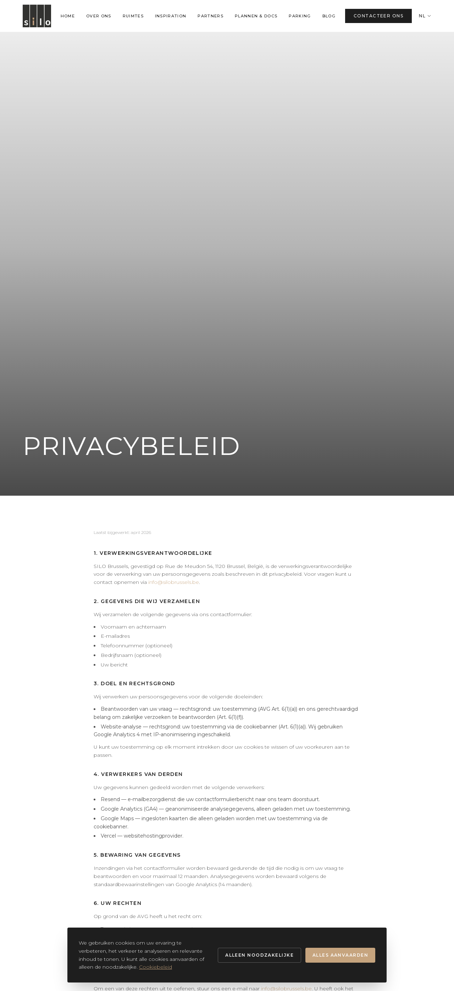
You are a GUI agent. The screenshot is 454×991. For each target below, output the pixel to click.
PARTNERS (210, 15)
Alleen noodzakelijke (259, 955)
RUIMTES (133, 15)
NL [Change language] (425, 15)
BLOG (329, 15)
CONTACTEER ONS (378, 15)
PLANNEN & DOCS (256, 15)
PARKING (300, 15)
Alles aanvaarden (340, 955)
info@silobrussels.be (173, 582)
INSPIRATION (171, 15)
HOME (68, 15)
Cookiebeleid (155, 967)
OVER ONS (98, 15)
